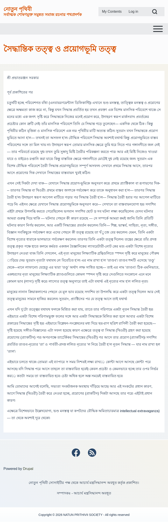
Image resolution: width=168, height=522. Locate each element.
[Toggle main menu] (84, 29)
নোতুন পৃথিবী (18, 9)
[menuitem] (111, 11)
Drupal (28, 469)
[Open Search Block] (154, 11)
